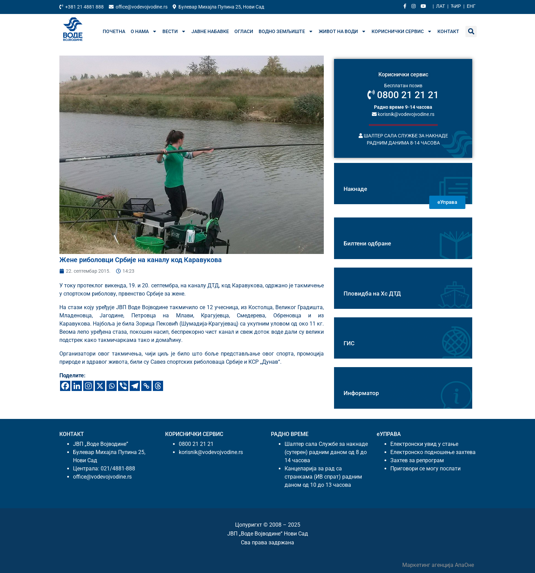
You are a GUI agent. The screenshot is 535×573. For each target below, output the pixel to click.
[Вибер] (123, 386)
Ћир (456, 6)
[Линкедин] (77, 386)
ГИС (349, 343)
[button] (471, 31)
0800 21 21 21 (403, 95)
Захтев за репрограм (417, 460)
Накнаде (355, 188)
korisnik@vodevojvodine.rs (403, 114)
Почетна (114, 31)
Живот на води (342, 31)
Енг (471, 6)
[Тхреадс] (158, 386)
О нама (144, 31)
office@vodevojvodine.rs (102, 476)
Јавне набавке (210, 31)
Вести (174, 31)
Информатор (361, 393)
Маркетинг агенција (428, 565)
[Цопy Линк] (146, 386)
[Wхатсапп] (111, 386)
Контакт (448, 31)
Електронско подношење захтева (433, 452)
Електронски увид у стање (424, 444)
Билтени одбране (367, 243)
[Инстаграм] (88, 386)
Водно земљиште (286, 31)
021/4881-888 (118, 468)
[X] (100, 386)
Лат (440, 6)
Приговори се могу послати (425, 468)
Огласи (243, 31)
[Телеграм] (135, 386)
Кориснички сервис (402, 31)
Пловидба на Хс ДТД (372, 293)
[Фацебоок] (65, 386)
